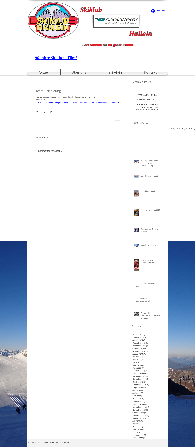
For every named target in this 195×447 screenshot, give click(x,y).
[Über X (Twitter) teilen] (44, 111)
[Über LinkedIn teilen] (51, 111)
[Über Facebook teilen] (37, 111)
